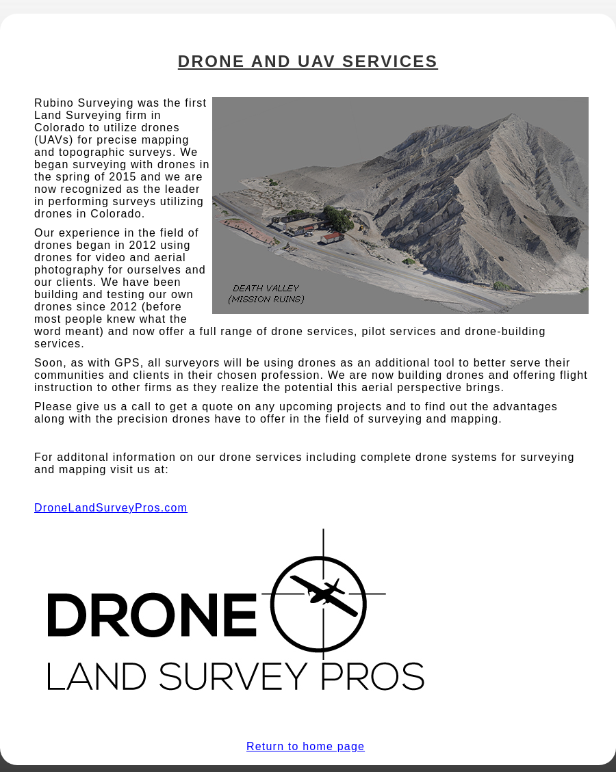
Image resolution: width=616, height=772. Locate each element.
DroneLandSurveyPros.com (111, 508)
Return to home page (305, 746)
